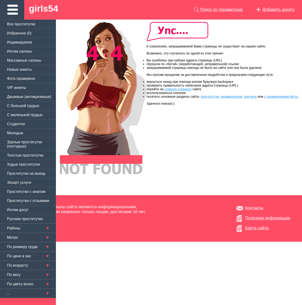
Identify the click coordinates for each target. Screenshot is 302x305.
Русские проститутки (25, 219)
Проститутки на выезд (26, 173)
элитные (250, 96)
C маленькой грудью (24, 115)
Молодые (15, 133)
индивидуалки (231, 96)
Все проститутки (21, 24)
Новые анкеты (19, 69)
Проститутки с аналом (26, 192)
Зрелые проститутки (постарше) (24, 144)
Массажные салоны (24, 60)
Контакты (254, 208)
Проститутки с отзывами (28, 201)
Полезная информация (267, 218)
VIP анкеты (16, 88)
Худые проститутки (23, 164)
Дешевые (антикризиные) (29, 97)
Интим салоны (19, 51)
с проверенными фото (281, 96)
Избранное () (19, 33)
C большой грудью (23, 106)
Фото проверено (21, 78)
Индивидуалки (19, 42)
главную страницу (178, 89)
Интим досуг (17, 210)
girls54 (43, 8)
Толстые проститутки (25, 155)
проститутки (210, 96)
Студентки (16, 124)
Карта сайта (256, 228)
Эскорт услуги (19, 182)
